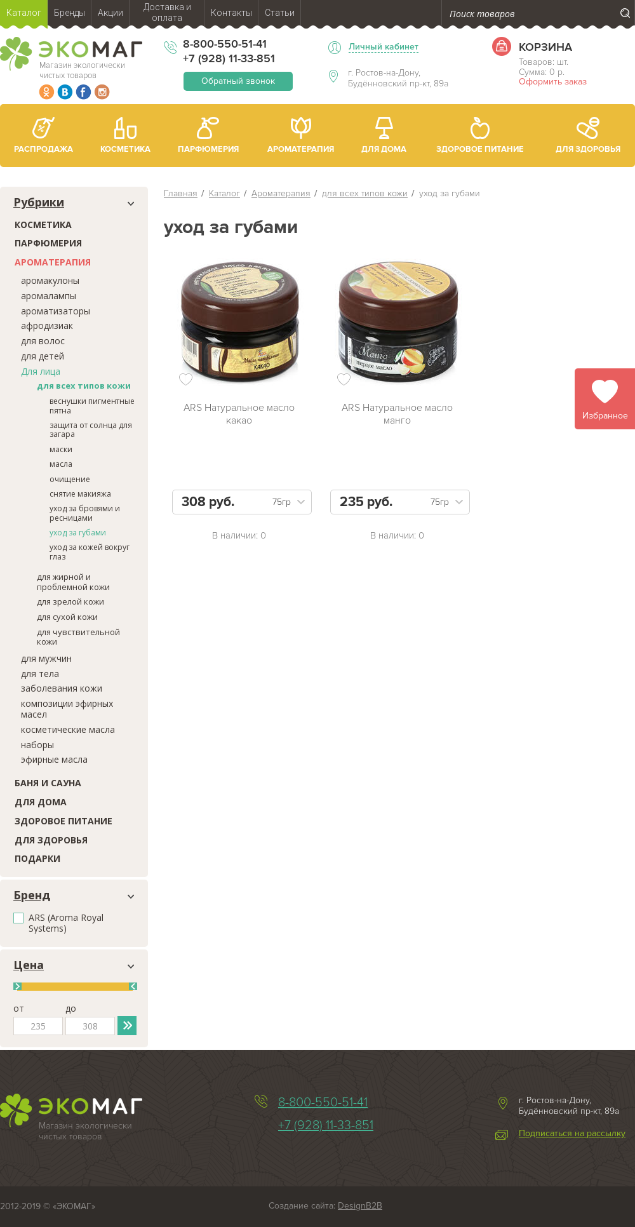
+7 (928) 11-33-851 (229, 58)
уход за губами (78, 532)
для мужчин (46, 658)
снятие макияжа (80, 493)
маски (61, 449)
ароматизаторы (55, 311)
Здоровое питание (63, 821)
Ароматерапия (53, 262)
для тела (40, 673)
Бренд (31, 895)
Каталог (224, 193)
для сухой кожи (67, 616)
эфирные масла (54, 759)
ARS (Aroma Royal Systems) (66, 923)
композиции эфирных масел (67, 708)
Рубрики (38, 203)
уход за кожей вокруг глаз (90, 551)
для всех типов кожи (84, 385)
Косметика (43, 224)
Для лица (40, 371)
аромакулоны (50, 280)
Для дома (41, 802)
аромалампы (48, 296)
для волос (43, 341)
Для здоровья (51, 840)
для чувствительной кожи (78, 637)
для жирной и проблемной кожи (73, 582)
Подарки (37, 858)
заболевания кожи (61, 688)
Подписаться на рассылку (572, 1134)
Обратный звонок (238, 81)
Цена (28, 965)
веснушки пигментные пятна (92, 405)
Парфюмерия (48, 243)
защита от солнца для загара (91, 429)
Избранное (605, 415)
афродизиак (47, 325)
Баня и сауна (48, 783)
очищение (70, 479)
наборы (37, 745)
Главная (180, 193)
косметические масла (68, 729)
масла (61, 464)
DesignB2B (360, 1205)
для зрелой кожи (70, 601)
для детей (42, 356)
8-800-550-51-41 (225, 44)
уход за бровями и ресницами (85, 513)
